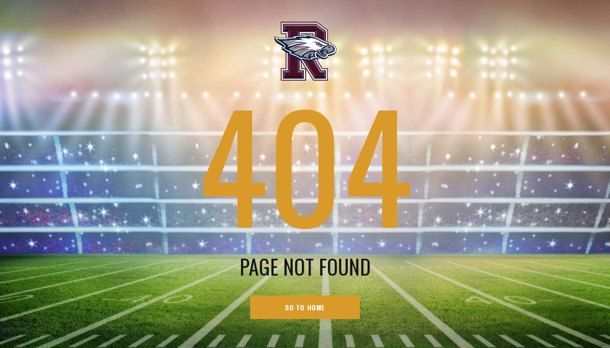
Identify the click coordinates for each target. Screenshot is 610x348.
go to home (305, 307)
